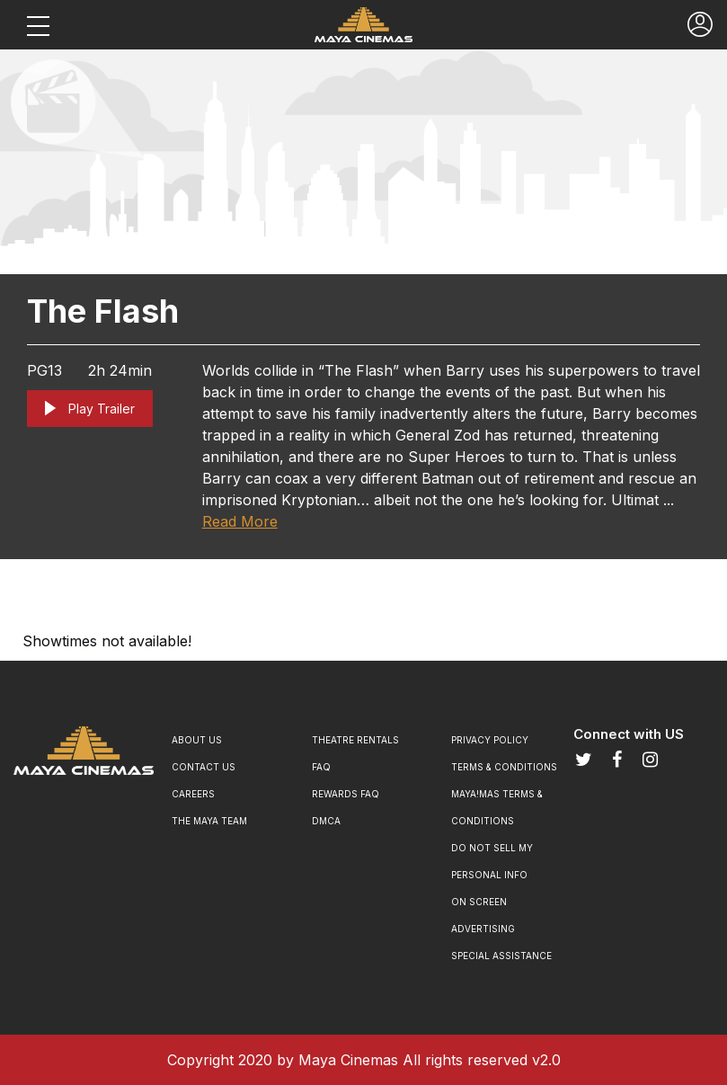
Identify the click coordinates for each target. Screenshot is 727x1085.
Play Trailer (90, 408)
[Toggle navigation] (37, 25)
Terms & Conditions (504, 766)
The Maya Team (209, 820)
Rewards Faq (345, 793)
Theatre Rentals (355, 739)
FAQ (321, 766)
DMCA (326, 820)
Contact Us (203, 766)
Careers (193, 793)
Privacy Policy (489, 739)
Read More (240, 521)
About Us (197, 739)
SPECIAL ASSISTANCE (501, 955)
